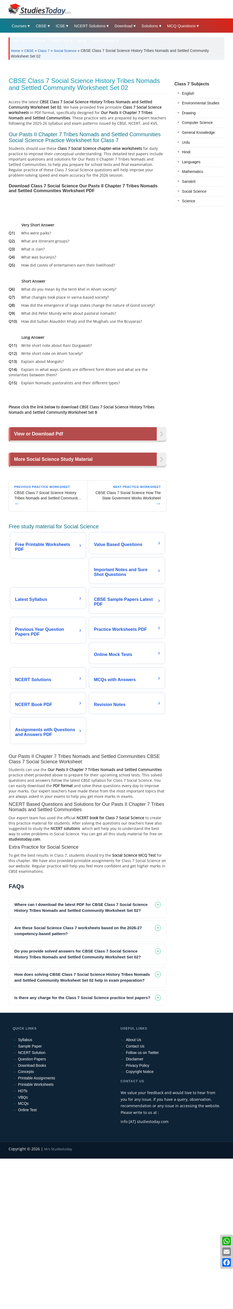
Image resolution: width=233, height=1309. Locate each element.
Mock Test (60, 40)
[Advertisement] (116, 104)
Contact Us (135, 1197)
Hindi (186, 227)
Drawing (189, 188)
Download (123, 26)
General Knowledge (198, 207)
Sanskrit (189, 256)
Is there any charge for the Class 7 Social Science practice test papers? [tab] (82, 1148)
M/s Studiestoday (58, 1299)
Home (15, 51)
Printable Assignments (36, 1229)
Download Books (32, 1216)
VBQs (23, 1248)
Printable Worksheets (36, 1235)
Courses (19, 26)
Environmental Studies (200, 178)
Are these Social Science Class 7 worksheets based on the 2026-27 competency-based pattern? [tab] (78, 1081)
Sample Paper (30, 1197)
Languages (191, 237)
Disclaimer (134, 1209)
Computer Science (197, 197)
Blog (82, 40)
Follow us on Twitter (142, 1203)
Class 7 (43, 51)
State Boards (104, 40)
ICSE (60, 26)
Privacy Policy (137, 1216)
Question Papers (32, 1209)
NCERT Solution (31, 1203)
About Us (134, 1190)
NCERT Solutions (89, 26)
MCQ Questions (181, 26)
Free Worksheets (27, 40)
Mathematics (192, 246)
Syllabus (25, 1190)
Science (188, 276)
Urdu (186, 217)
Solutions (150, 26)
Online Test (27, 1260)
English (188, 168)
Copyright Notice (140, 1222)
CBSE (41, 26)
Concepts (26, 1222)
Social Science (65, 51)
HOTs (22, 1241)
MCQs (23, 1254)
